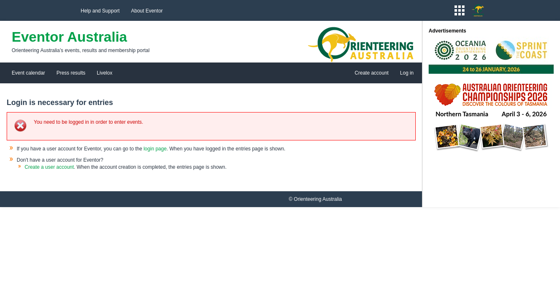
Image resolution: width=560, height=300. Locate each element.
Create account (372, 73)
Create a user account (49, 167)
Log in (407, 73)
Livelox (104, 73)
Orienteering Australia (318, 199)
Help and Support (100, 11)
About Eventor (147, 11)
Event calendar (28, 73)
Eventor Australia (69, 37)
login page (154, 149)
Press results (70, 73)
